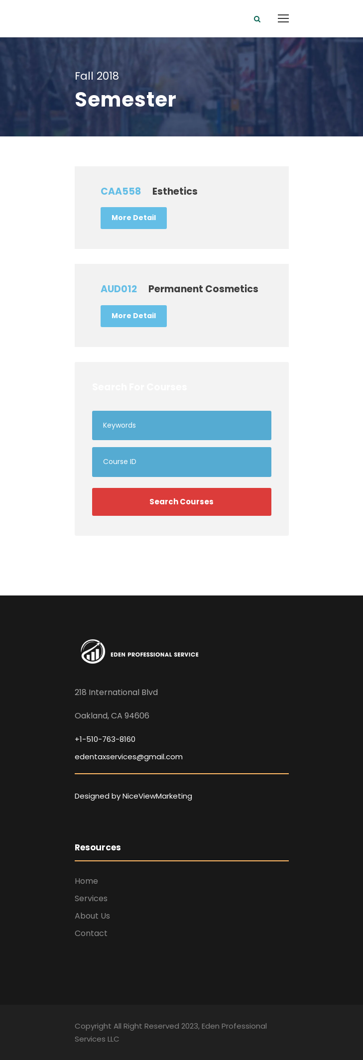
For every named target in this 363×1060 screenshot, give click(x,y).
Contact (91, 933)
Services (91, 898)
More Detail (134, 218)
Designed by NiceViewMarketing (133, 796)
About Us (92, 916)
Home (86, 881)
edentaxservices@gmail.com (129, 756)
